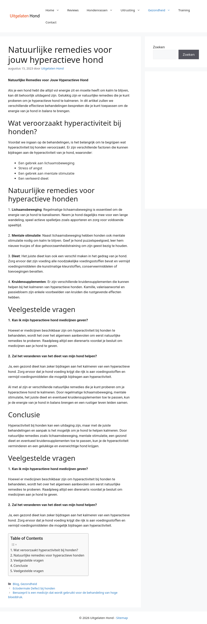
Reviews (73, 10)
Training (184, 10)
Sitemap (122, 618)
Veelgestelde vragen (29, 560)
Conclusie (21, 566)
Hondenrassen (102, 10)
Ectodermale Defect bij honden (34, 588)
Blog (16, 584)
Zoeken (159, 47)
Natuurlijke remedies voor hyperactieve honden (49, 555)
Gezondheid (161, 10)
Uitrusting (132, 10)
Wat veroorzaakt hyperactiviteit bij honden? (46, 550)
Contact (50, 22)
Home (54, 10)
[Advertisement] (176, 140)
